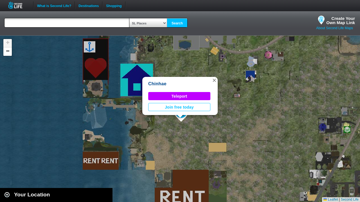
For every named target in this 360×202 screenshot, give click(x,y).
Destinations (88, 5)
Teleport (179, 96)
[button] (214, 80)
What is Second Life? (54, 5)
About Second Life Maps (334, 28)
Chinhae (157, 83)
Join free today (179, 107)
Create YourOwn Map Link (340, 20)
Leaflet (330, 199)
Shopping (114, 5)
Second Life (18, 5)
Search (177, 23)
